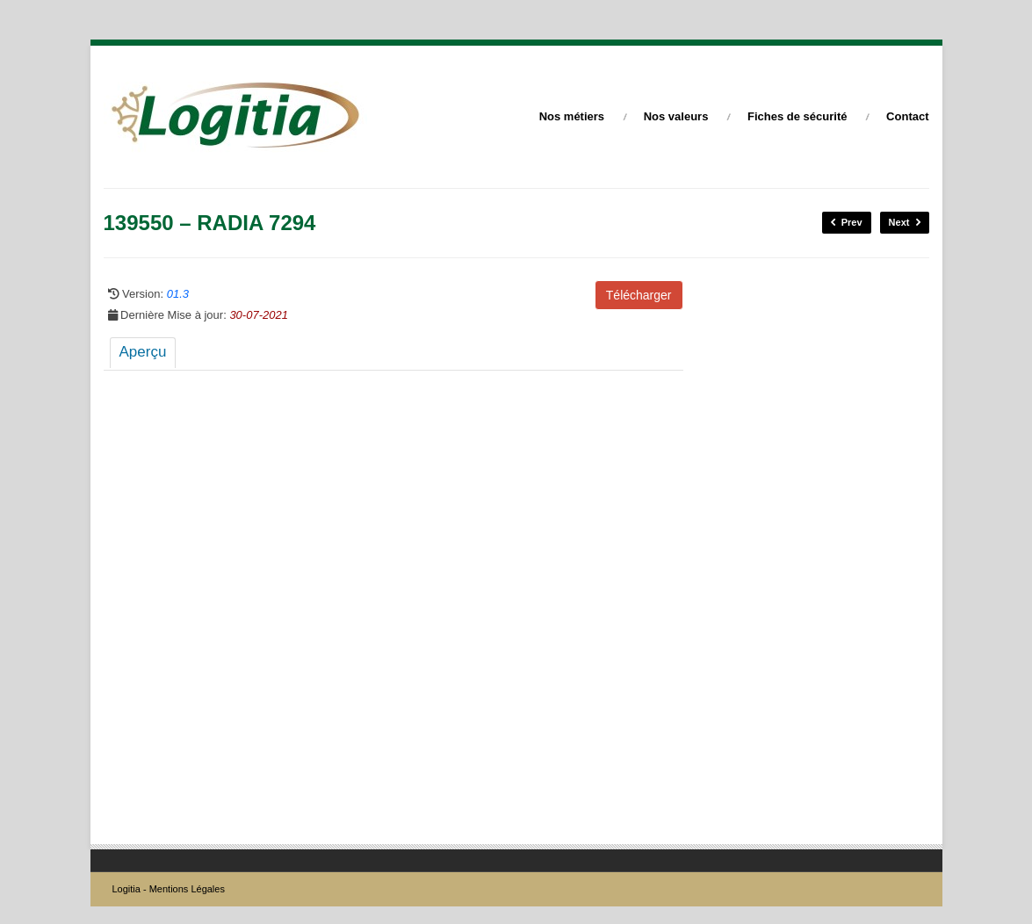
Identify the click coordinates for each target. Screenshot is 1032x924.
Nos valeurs (676, 116)
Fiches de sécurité (797, 116)
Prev (846, 223)
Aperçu (143, 351)
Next (904, 223)
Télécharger (639, 295)
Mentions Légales (187, 889)
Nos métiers (571, 116)
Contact (907, 116)
